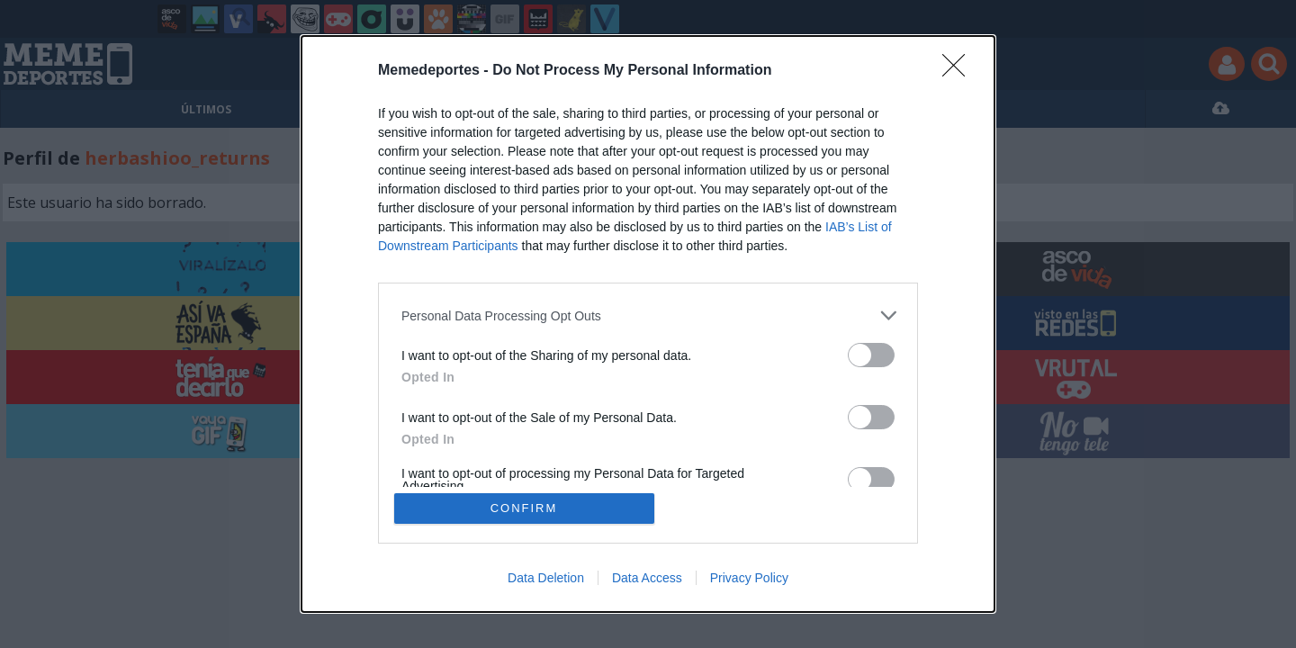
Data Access (647, 578)
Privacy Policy (749, 578)
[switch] (871, 355)
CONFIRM (524, 508)
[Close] (959, 71)
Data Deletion (546, 578)
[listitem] (648, 315)
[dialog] (648, 324)
